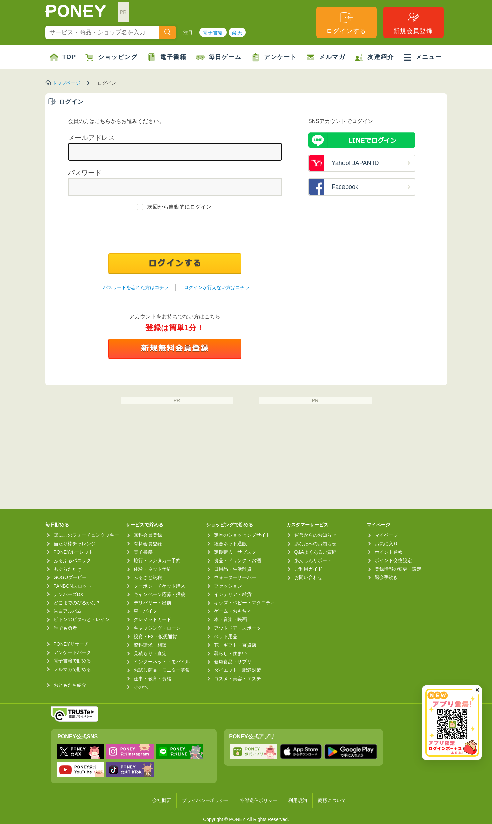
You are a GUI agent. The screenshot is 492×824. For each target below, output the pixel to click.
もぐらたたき (68, 569)
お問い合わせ (308, 577)
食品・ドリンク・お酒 (237, 560)
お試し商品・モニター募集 (162, 670)
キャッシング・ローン (157, 628)
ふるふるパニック (72, 560)
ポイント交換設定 (393, 560)
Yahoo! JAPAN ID (355, 163)
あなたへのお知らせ (315, 543)
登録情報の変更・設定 (398, 569)
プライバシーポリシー (205, 800)
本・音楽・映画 (230, 619)
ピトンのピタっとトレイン (82, 619)
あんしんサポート (313, 560)
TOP (63, 57)
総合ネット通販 (230, 543)
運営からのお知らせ (315, 535)
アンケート (274, 57)
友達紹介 (374, 57)
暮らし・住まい (230, 653)
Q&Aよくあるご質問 (315, 552)
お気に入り (386, 543)
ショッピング (111, 57)
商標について (332, 800)
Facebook (345, 186)
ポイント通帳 (389, 552)
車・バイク (145, 611)
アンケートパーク (72, 652)
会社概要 (161, 800)
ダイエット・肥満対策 (237, 670)
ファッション (228, 586)
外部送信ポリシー (258, 800)
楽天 (237, 32)
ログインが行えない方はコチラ (217, 287)
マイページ (386, 535)
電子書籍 (213, 32)
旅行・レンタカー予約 (157, 560)
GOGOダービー (70, 577)
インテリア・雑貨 (233, 594)
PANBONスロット (73, 586)
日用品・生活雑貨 (233, 569)
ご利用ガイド (308, 569)
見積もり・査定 (150, 653)
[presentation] (175, 234)
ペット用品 (225, 636)
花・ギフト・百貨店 (235, 645)
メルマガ (326, 57)
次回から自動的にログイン (179, 207)
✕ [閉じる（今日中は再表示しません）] (477, 690)
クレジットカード (152, 619)
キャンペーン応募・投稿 (159, 594)
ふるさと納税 (148, 577)
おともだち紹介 (70, 685)
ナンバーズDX (68, 594)
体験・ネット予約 (152, 569)
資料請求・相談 (150, 645)
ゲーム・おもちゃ (233, 611)
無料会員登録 (148, 535)
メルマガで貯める (72, 669)
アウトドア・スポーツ (237, 628)
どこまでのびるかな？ (77, 602)
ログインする (346, 22)
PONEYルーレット (73, 552)
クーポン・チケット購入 (159, 586)
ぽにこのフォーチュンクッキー (86, 535)
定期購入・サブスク (235, 552)
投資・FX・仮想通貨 (155, 636)
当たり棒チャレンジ (75, 543)
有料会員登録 (148, 543)
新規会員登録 (413, 22)
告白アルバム (68, 611)
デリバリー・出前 (152, 602)
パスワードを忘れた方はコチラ (136, 287)
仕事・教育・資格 (152, 678)
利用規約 (297, 800)
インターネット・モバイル (162, 661)
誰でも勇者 (65, 628)
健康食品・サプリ (233, 661)
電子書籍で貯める (72, 660)
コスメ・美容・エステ (237, 678)
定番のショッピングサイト (242, 535)
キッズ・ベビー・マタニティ (244, 602)
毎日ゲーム (219, 57)
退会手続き (386, 577)
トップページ (66, 83)
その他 (141, 687)
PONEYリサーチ (71, 644)
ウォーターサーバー (235, 577)
